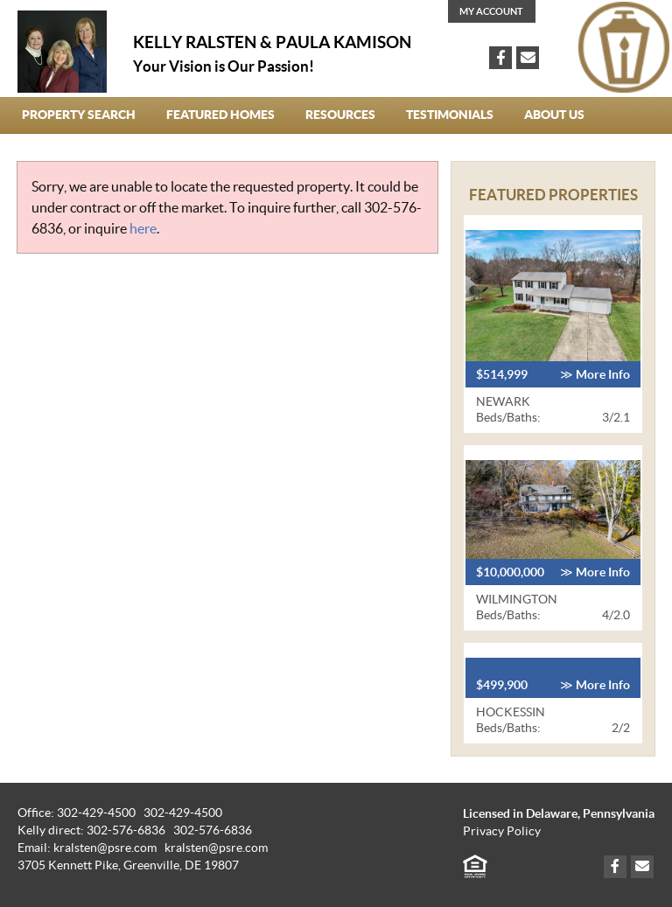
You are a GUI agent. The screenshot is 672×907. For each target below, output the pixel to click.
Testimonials (450, 115)
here (143, 228)
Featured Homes (220, 115)
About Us (554, 115)
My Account (491, 11)
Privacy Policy (502, 831)
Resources (340, 115)
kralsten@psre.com (216, 848)
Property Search (79, 115)
